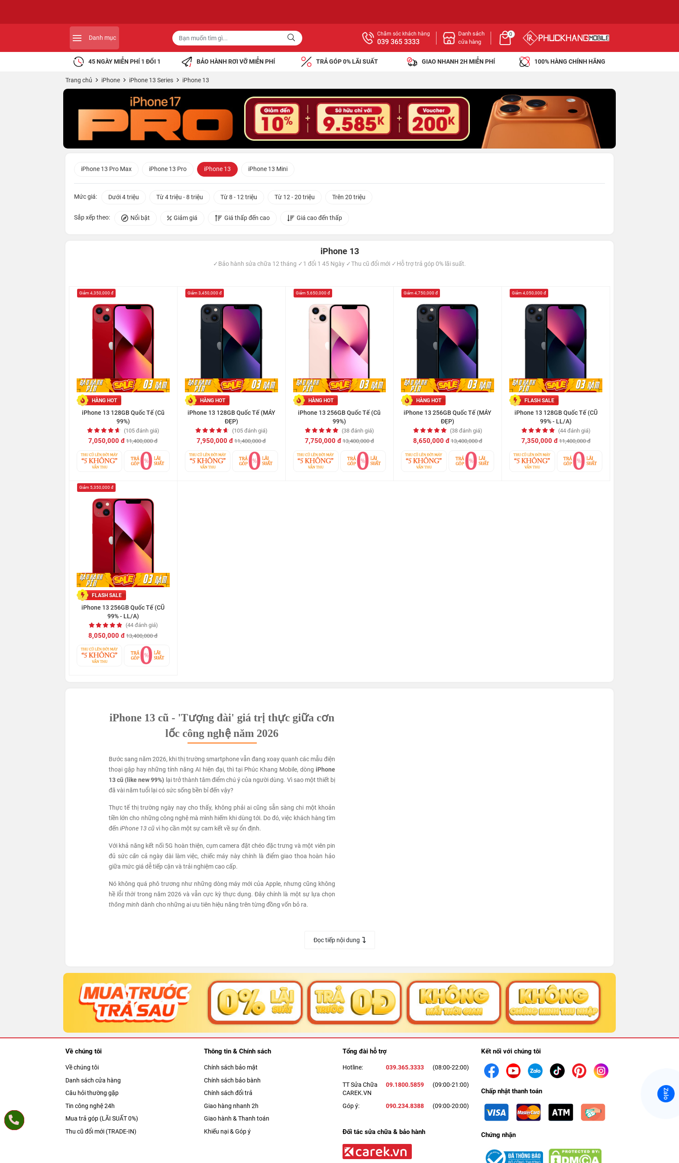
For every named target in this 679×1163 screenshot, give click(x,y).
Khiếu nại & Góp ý (227, 1134)
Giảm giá (182, 219)
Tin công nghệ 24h (90, 1108)
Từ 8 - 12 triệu (238, 198)
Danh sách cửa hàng (93, 1082)
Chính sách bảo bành (232, 1082)
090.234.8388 (405, 1108)
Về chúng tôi (82, 1069)
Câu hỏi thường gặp (92, 1095)
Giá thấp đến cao (242, 219)
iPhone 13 (217, 170)
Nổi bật (135, 219)
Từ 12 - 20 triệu (295, 198)
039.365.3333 (405, 1069)
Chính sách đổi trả (228, 1095)
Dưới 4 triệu (123, 198)
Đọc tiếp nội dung (340, 941)
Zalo (666, 1094)
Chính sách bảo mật (231, 1069)
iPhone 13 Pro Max (106, 170)
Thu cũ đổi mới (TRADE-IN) (100, 1134)
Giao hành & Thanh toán (236, 1121)
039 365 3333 (493, 42)
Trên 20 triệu (348, 198)
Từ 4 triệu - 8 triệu (179, 198)
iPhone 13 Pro (168, 170)
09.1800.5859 (405, 1087)
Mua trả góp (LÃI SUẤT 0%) (101, 1121)
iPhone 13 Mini (268, 170)
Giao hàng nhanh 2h (231, 1108)
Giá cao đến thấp (314, 219)
